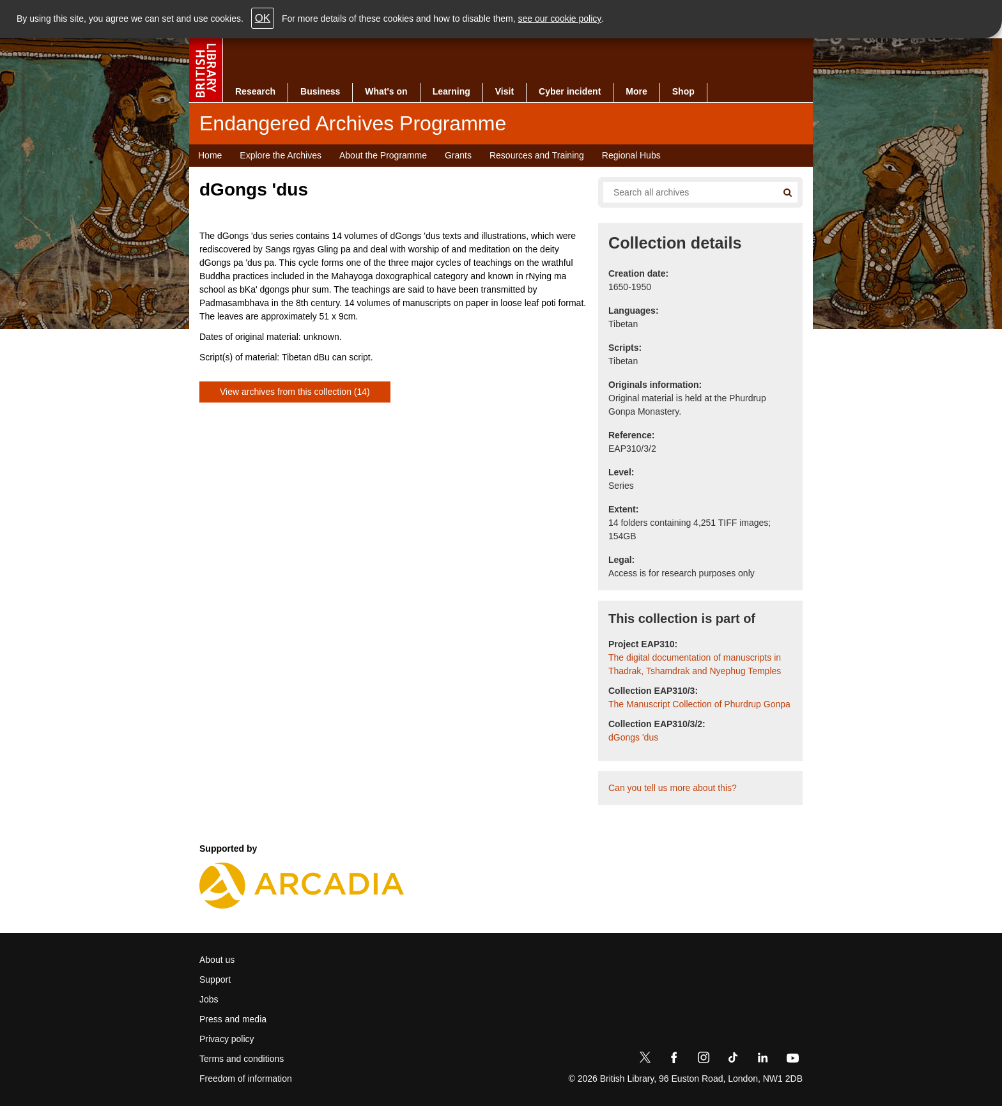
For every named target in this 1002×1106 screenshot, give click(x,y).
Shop (683, 91)
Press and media (232, 1019)
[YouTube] (792, 1060)
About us (217, 960)
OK (262, 18)
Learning (451, 91)
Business (320, 91)
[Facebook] (674, 1060)
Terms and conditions (241, 1059)
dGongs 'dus (633, 737)
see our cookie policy (560, 18)
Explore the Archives (280, 155)
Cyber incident (570, 91)
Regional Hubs (631, 155)
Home (210, 155)
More (636, 91)
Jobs (209, 999)
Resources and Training (536, 155)
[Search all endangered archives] (685, 192)
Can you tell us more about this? (672, 788)
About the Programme (383, 155)
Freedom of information (245, 1078)
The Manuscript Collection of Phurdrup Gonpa (699, 704)
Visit (504, 91)
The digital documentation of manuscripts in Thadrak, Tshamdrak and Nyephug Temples (694, 664)
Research (255, 91)
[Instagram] (703, 1060)
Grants (458, 155)
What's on (386, 91)
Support (215, 979)
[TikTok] (733, 1060)
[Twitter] (644, 1060)
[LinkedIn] (762, 1060)
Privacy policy (226, 1039)
